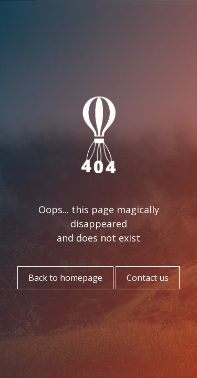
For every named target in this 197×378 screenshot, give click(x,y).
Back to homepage (65, 278)
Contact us (148, 278)
